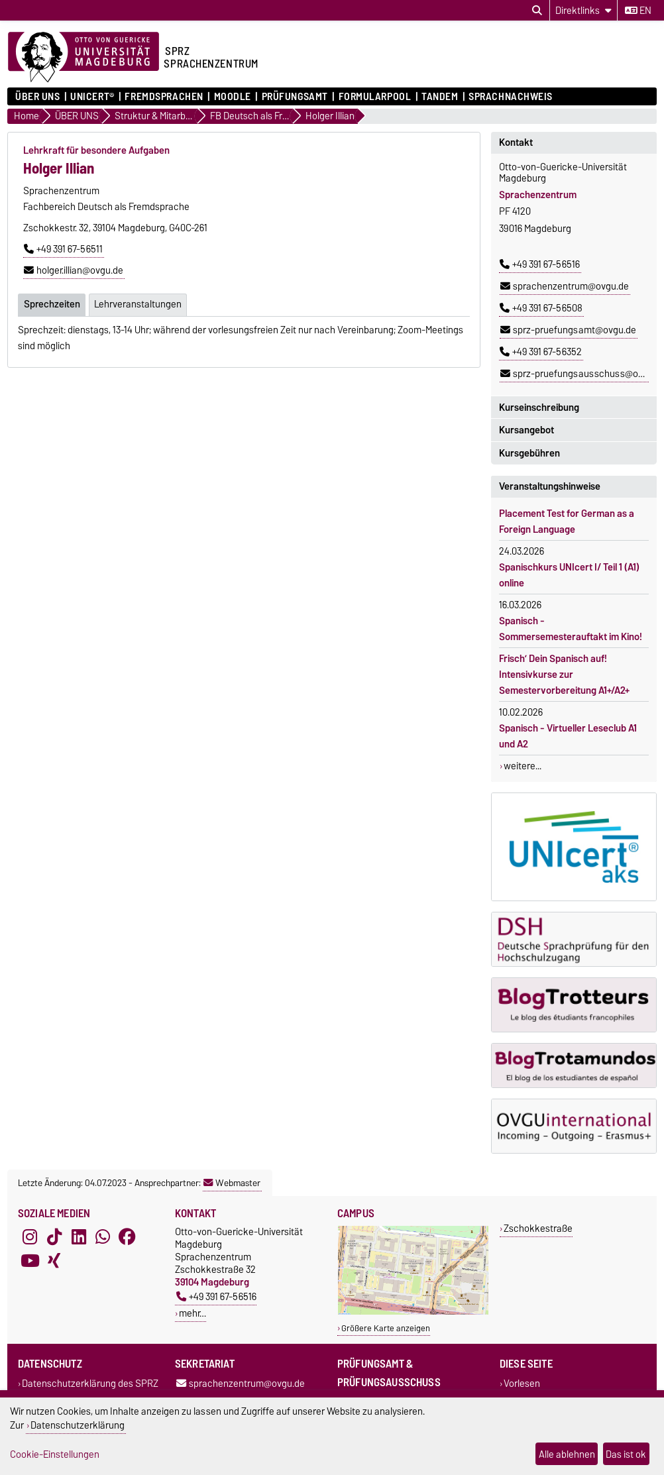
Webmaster (231, 1183)
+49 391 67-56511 (63, 249)
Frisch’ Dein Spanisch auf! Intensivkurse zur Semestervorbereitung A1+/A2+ (564, 674)
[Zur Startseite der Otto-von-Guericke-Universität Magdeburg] (83, 57)
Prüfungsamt (295, 97)
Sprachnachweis (511, 97)
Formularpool (375, 97)
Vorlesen (522, 1383)
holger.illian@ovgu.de (73, 270)
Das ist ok (626, 1454)
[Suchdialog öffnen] (537, 11)
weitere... (522, 766)
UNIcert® (92, 97)
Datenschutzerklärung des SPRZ (90, 1383)
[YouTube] (30, 1261)
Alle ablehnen (567, 1454)
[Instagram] (30, 1237)
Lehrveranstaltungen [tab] (138, 304)
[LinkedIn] (79, 1237)
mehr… (192, 1313)
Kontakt (516, 142)
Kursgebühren (529, 453)
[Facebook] (127, 1237)
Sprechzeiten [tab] (52, 304)
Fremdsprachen (164, 97)
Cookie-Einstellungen (54, 1454)
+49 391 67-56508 (541, 308)
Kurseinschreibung (539, 407)
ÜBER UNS (37, 97)
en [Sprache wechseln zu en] (638, 11)
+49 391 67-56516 (540, 264)
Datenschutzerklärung (77, 1425)
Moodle (232, 97)
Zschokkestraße (538, 1228)
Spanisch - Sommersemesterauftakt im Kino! (570, 629)
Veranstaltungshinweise (549, 486)
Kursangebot (526, 430)
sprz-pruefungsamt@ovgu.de (568, 330)
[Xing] (54, 1261)
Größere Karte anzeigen (385, 1328)
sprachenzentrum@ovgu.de (564, 286)
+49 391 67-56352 (541, 352)
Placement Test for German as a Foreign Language (566, 521)
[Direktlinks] (583, 10)
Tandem (439, 97)
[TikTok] (54, 1237)
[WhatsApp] (103, 1237)
